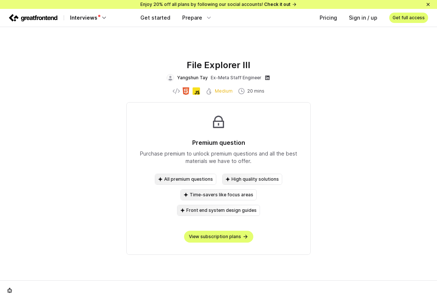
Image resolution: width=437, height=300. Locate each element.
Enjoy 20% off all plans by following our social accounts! (218, 4)
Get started (155, 17)
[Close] (428, 4)
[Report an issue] (9, 290)
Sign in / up (363, 17)
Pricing (328, 17)
